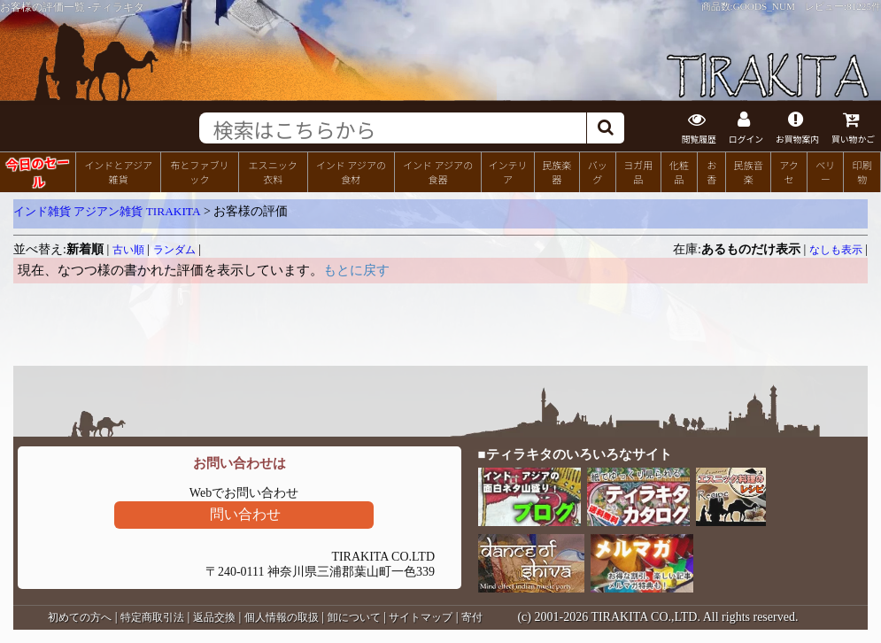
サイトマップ (420, 617)
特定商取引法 (152, 617)
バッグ (597, 172)
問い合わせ (245, 514)
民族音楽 (748, 172)
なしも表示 (835, 250)
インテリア (507, 172)
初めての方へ (80, 617)
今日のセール (37, 170)
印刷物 (862, 172)
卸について (354, 617)
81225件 (863, 6)
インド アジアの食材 (351, 172)
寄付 (472, 617)
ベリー (825, 172)
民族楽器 (556, 172)
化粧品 (679, 172)
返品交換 (214, 617)
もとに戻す (356, 270)
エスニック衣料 (273, 172)
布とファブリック (199, 172)
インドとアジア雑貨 (118, 172)
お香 (711, 172)
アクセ (789, 172)
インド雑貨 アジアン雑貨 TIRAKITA (107, 211)
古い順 (128, 250)
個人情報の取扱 (281, 617)
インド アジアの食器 (438, 172)
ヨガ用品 (638, 172)
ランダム (174, 250)
